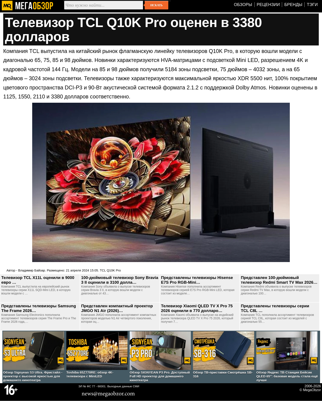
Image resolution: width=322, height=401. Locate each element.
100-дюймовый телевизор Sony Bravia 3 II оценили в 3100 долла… (119, 280)
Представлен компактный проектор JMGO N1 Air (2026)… (117, 308)
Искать (156, 5)
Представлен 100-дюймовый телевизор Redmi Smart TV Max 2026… (279, 280)
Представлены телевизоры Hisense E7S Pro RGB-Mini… (197, 280)
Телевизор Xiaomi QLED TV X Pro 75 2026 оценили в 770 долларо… (197, 308)
